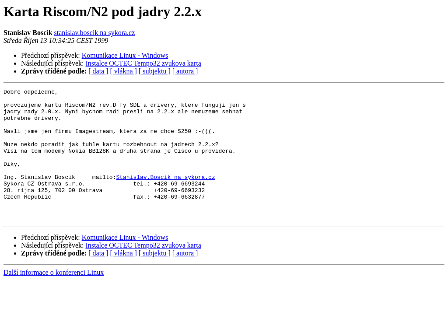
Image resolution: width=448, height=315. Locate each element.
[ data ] (98, 71)
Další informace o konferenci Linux (54, 298)
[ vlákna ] (123, 71)
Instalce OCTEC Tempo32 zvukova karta (143, 63)
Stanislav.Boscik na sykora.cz (165, 195)
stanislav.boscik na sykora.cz (94, 32)
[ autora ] (185, 71)
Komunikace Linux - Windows (125, 55)
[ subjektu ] (155, 71)
